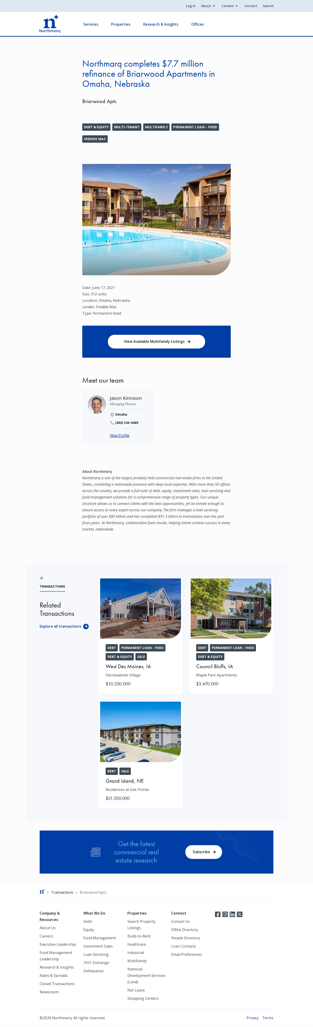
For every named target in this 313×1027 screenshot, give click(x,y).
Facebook (217, 914)
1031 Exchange (96, 962)
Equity (88, 929)
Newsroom (49, 992)
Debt (87, 921)
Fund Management (99, 938)
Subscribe (201, 852)
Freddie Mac (95, 139)
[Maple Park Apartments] (231, 635)
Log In (190, 6)
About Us (48, 928)
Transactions (62, 892)
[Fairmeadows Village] (140, 635)
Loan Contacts (183, 946)
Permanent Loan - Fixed (195, 127)
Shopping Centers (143, 998)
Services (91, 24)
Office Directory (184, 929)
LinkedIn (232, 914)
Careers (227, 6)
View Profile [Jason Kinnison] (120, 435)
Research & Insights (161, 24)
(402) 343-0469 (126, 423)
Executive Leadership (58, 944)
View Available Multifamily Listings (154, 341)
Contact (250, 6)
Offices (198, 24)
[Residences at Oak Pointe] (140, 754)
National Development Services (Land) (146, 976)
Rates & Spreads (54, 975)
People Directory (185, 938)
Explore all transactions (60, 626)
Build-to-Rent (139, 936)
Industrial (135, 952)
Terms (267, 1018)
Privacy (252, 1018)
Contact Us (180, 921)
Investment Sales (98, 946)
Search (268, 6)
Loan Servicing (96, 954)
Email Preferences (186, 954)
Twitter (239, 914)
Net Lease (136, 990)
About (206, 6)
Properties (121, 24)
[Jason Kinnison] (126, 398)
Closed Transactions (57, 983)
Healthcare (136, 944)
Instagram (225, 914)
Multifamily (156, 127)
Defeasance (93, 971)
